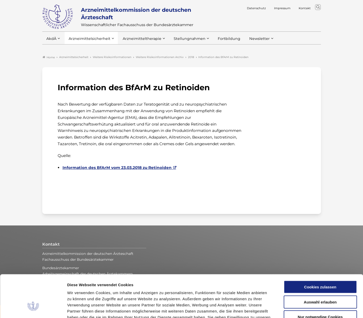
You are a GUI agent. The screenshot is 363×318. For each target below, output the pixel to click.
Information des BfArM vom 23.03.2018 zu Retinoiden (117, 167)
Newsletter (249, 41)
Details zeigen (273, 308)
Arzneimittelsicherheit (87, 41)
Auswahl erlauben (320, 266)
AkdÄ (51, 41)
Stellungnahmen (182, 41)
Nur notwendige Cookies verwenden (320, 282)
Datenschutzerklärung (188, 287)
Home (49, 57)
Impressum (225, 287)
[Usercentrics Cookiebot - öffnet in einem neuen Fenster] (33, 308)
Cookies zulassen (320, 250)
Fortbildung (220, 41)
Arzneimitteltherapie (138, 41)
